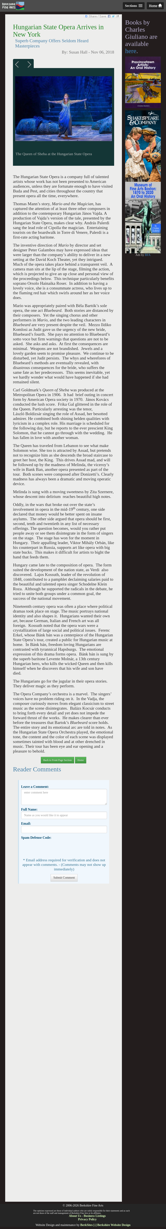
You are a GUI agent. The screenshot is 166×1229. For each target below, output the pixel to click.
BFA (147, 255)
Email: (26, 823)
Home (155, 6)
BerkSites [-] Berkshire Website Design (105, 1225)
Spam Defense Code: (36, 837)
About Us (75, 1216)
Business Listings (95, 1216)
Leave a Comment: (35, 786)
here (130, 50)
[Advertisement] (63, 1045)
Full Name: (29, 809)
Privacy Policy (87, 1219)
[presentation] (54, 848)
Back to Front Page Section (57, 760)
